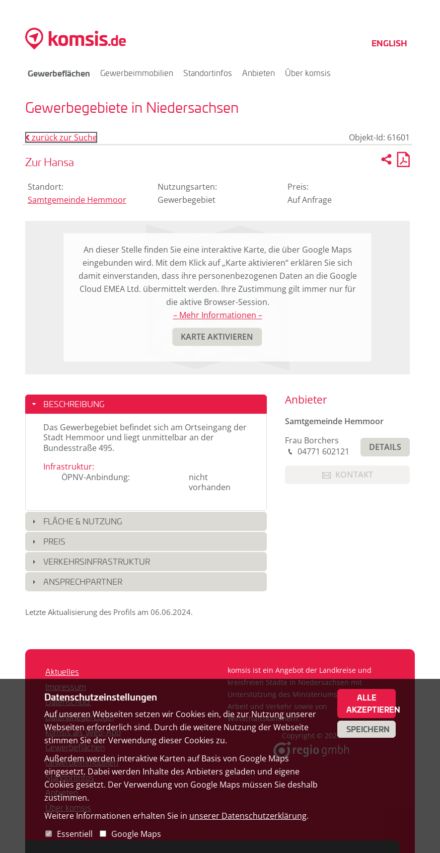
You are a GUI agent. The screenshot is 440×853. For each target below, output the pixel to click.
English (389, 43)
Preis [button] (54, 541)
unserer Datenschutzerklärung (248, 815)
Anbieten (258, 72)
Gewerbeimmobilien (136, 72)
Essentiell (75, 833)
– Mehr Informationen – (217, 315)
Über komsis (308, 72)
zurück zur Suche (61, 137)
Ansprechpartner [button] (82, 581)
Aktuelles (62, 671)
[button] (217, 337)
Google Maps (136, 833)
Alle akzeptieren (371, 703)
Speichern (368, 729)
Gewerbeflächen (59, 73)
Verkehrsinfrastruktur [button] (96, 561)
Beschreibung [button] (73, 404)
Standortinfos (207, 72)
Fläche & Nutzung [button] (82, 521)
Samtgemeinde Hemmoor (77, 199)
